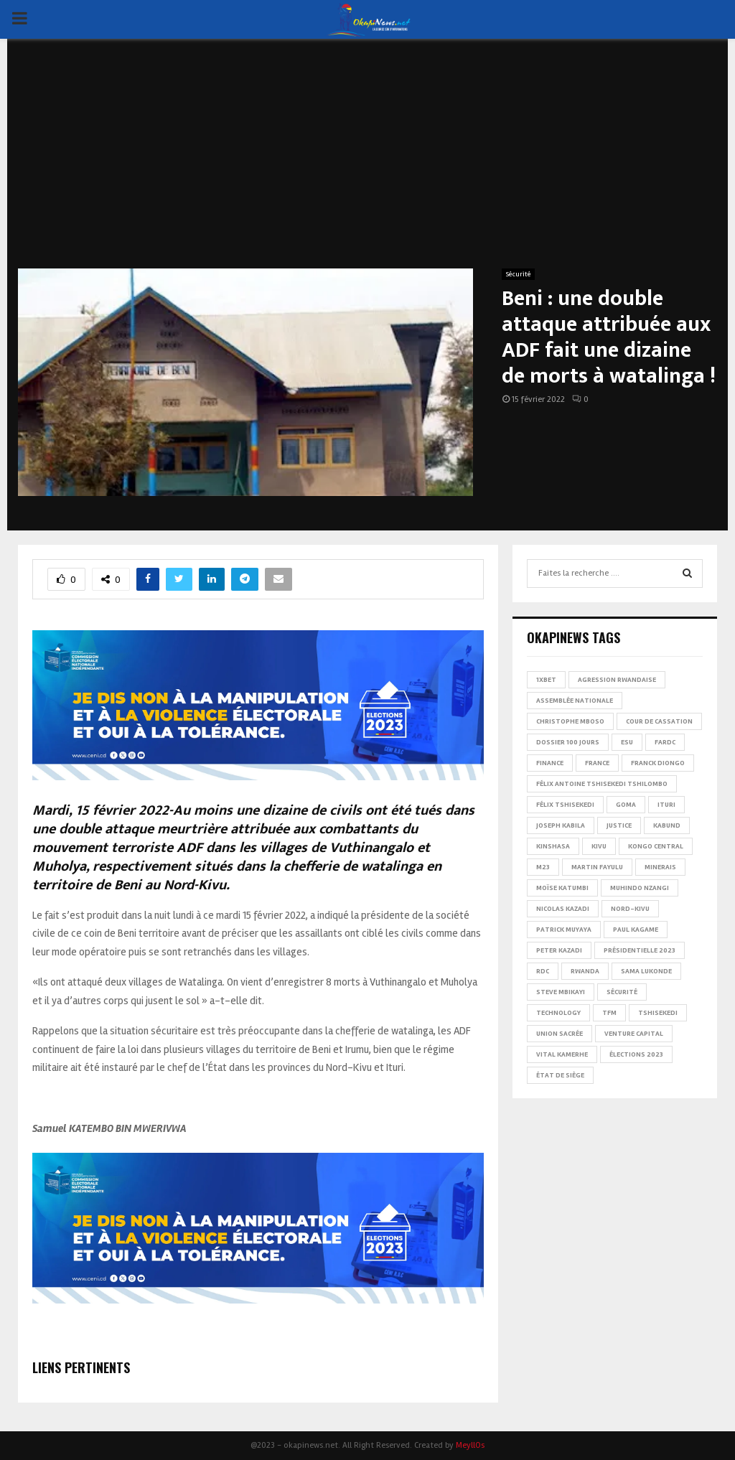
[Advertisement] (367, 160)
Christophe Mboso (570, 721)
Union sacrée (559, 1033)
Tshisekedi (658, 1013)
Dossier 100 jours (567, 742)
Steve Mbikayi (560, 992)
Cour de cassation (659, 721)
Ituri (666, 804)
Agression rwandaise (617, 679)
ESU (627, 742)
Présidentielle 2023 (639, 950)
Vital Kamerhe (562, 1054)
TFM (609, 1013)
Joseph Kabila (560, 825)
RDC (542, 971)
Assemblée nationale (574, 700)
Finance (549, 763)
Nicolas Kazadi (562, 908)
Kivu (599, 846)
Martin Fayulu (597, 867)
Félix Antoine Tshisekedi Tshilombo (602, 784)
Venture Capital (633, 1033)
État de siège (560, 1075)
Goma (626, 804)
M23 (543, 867)
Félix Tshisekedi (565, 804)
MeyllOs (470, 1445)
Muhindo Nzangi (639, 888)
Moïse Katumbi (562, 888)
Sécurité (518, 274)
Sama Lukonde (646, 971)
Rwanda (585, 971)
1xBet (546, 679)
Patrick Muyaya (563, 929)
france (597, 763)
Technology (558, 1013)
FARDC (665, 742)
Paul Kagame (635, 929)
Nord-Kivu (630, 908)
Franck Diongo (658, 763)
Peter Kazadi (559, 950)
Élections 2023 (636, 1054)
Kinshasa (553, 846)
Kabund (666, 825)
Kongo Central (655, 846)
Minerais (660, 867)
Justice (619, 825)
